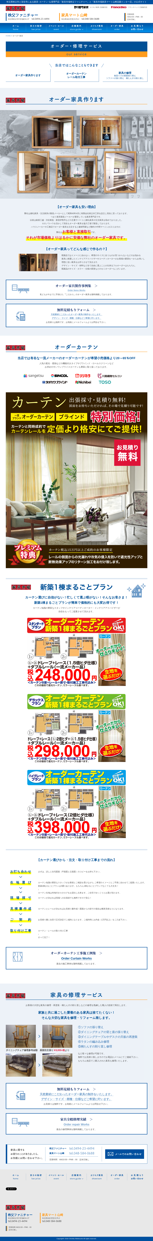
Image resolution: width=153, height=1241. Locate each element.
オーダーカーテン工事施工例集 (73, 953)
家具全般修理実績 (73, 1119)
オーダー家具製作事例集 (73, 285)
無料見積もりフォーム (73, 309)
